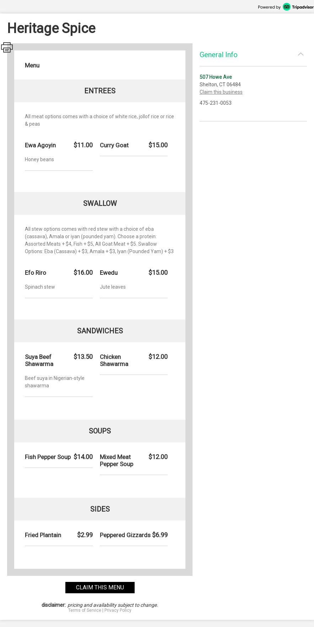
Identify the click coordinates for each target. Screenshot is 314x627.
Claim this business (221, 92)
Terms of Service (84, 610)
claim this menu (100, 587)
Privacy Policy (117, 610)
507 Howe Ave (216, 77)
